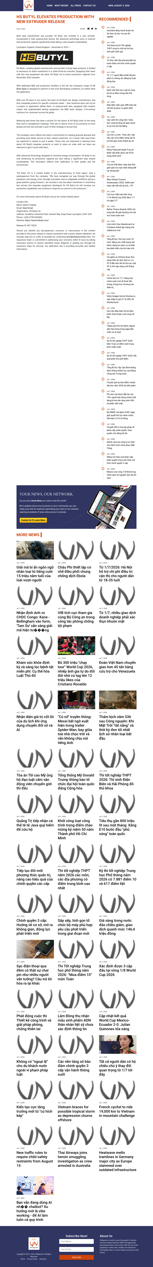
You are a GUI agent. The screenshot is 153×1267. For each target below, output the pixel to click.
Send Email (28, 208)
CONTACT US (89, 5)
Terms (23, 1259)
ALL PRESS (76, 5)
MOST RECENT (62, 5)
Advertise (42, 1259)
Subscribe (76, 1257)
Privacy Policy (32, 1259)
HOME (50, 5)
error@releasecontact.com (78, 237)
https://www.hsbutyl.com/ (37, 220)
